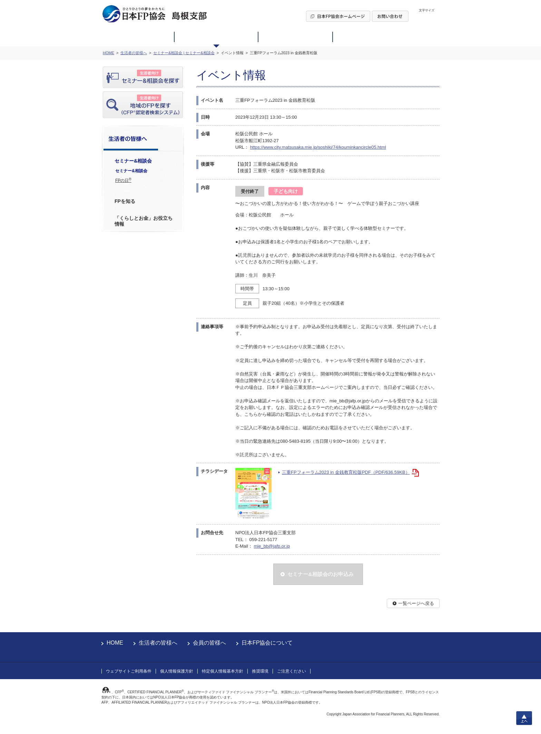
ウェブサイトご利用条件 (128, 671)
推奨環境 (260, 671)
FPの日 (123, 180)
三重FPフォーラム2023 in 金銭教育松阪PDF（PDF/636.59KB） (346, 472)
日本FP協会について (267, 643)
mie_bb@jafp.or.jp (272, 546)
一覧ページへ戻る (416, 603)
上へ (524, 718)
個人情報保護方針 (176, 671)
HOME (115, 643)
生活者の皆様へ (158, 643)
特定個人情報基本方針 (222, 671)
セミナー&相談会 (131, 170)
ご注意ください (291, 671)
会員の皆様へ (209, 643)
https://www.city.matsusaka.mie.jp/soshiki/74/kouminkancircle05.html (318, 147)
